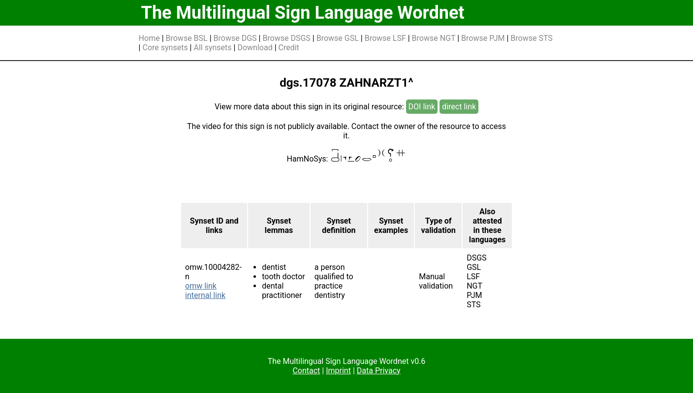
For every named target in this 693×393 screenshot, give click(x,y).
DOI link (422, 106)
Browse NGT (434, 38)
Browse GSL (337, 38)
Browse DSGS (286, 38)
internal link (205, 295)
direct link (459, 106)
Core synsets (165, 47)
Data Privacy (379, 370)
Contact (306, 370)
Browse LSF (385, 38)
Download (254, 47)
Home (149, 38)
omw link (201, 286)
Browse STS (531, 38)
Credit (289, 47)
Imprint (338, 370)
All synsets (212, 47)
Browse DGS (235, 38)
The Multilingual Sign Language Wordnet (303, 12)
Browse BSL (187, 38)
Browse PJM (482, 38)
